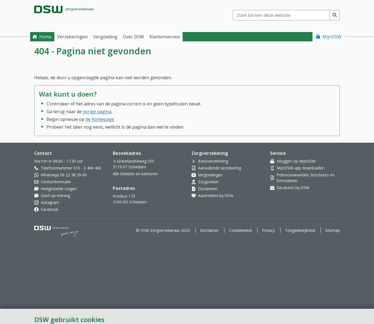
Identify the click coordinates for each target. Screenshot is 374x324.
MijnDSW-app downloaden (300, 168)
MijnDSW (331, 37)
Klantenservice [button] (164, 37)
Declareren (208, 188)
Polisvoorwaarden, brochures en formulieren (306, 177)
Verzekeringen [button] (72, 37)
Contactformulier (56, 181)
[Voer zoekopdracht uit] (335, 15)
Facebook (49, 209)
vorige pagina (97, 111)
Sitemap (332, 230)
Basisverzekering (213, 161)
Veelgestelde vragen (59, 188)
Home (45, 37)
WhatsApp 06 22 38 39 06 (64, 174)
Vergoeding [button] (105, 37)
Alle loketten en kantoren (135, 173)
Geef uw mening (55, 195)
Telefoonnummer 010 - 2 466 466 (71, 168)
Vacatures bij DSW (293, 187)
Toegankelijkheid (300, 230)
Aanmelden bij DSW (215, 195)
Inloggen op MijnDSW (296, 161)
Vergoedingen (210, 174)
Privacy (268, 230)
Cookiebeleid (240, 230)
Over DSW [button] (133, 37)
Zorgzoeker (208, 181)
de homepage (100, 119)
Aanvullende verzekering (219, 168)
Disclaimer (209, 230)
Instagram (50, 202)
